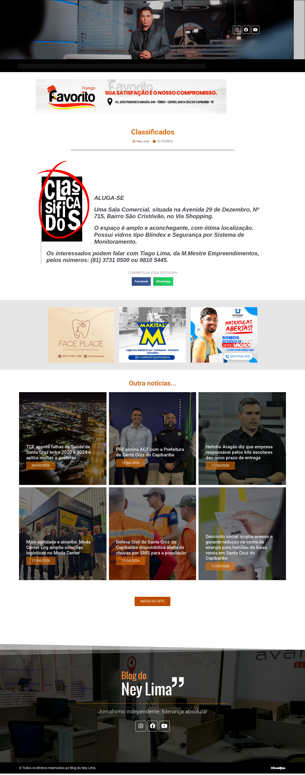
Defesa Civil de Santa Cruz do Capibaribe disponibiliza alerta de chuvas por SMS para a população (151, 547)
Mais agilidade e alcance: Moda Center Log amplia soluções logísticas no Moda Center (58, 547)
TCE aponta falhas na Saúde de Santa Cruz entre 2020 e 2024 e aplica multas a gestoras (58, 452)
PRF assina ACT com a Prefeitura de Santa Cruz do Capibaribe (150, 452)
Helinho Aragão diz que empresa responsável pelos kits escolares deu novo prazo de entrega (239, 452)
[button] (141, 281)
